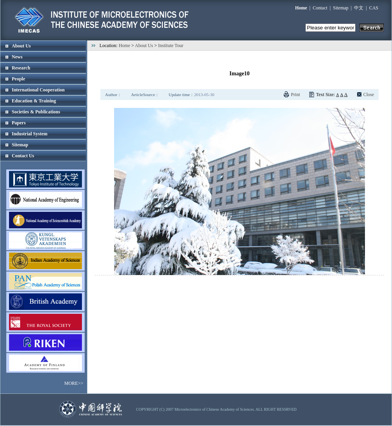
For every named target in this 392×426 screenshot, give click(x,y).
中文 (358, 8)
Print (295, 94)
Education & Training (34, 101)
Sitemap (340, 8)
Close (368, 94)
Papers (18, 123)
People (18, 79)
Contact (320, 8)
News (17, 57)
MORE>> (73, 383)
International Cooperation (38, 90)
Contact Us (23, 155)
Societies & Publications (36, 112)
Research (21, 68)
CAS (373, 8)
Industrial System (29, 134)
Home (124, 45)
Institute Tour (170, 45)
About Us (21, 46)
